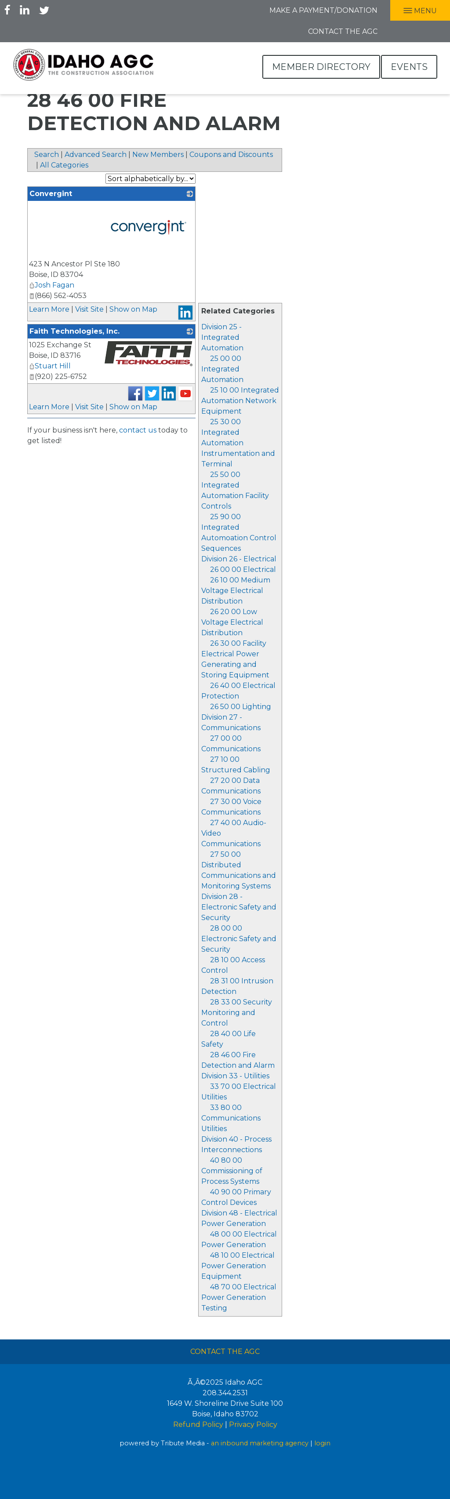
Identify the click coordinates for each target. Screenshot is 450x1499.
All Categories (64, 165)
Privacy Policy (253, 1424)
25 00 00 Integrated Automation (222, 369)
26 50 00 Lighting (240, 706)
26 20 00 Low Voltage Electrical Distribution (232, 622)
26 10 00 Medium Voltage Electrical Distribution (235, 590)
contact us (137, 430)
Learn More (49, 309)
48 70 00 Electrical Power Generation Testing (238, 1297)
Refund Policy (198, 1424)
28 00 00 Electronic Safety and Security (238, 938)
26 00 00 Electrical (243, 569)
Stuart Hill (50, 366)
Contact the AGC (342, 31)
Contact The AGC (225, 1351)
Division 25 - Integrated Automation (222, 337)
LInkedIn (24, 9)
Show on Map (133, 309)
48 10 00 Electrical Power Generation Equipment (238, 1266)
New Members (158, 154)
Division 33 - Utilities (235, 1076)
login (322, 1443)
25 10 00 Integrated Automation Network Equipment (240, 400)
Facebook (7, 9)
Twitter (44, 9)
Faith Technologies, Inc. (74, 331)
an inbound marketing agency (259, 1443)
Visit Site (89, 309)
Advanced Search (96, 154)
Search (46, 154)
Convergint (50, 193)
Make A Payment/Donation (323, 10)
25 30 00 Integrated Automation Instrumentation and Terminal (238, 443)
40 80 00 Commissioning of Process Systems (231, 1171)
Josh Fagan (51, 285)
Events (409, 67)
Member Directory (321, 67)
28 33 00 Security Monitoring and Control (236, 1012)
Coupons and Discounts (231, 154)
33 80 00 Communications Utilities (231, 1118)
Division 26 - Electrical (238, 559)
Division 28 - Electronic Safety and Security (238, 907)
